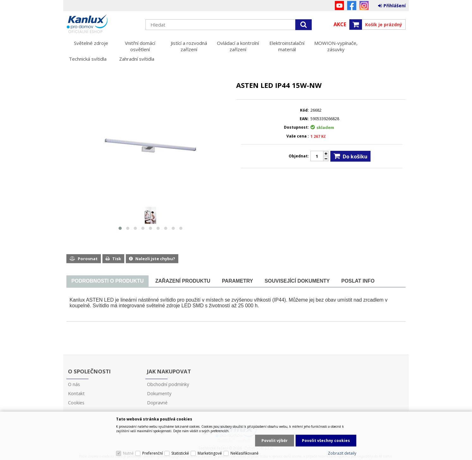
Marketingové (210, 453)
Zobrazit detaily (342, 453)
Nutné (128, 453)
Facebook (351, 5)
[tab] (107, 281)
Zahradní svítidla (136, 59)
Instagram (364, 5)
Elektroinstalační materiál (286, 46)
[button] (120, 228)
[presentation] (107, 281)
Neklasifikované (244, 453)
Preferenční (152, 453)
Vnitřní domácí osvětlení (140, 46)
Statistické (180, 453)
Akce (340, 24)
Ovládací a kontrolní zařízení (238, 46)
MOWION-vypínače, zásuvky (336, 46)
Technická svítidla (88, 59)
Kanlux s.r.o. (102, 24)
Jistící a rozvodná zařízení (189, 46)
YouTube (339, 5)
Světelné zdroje (91, 43)
